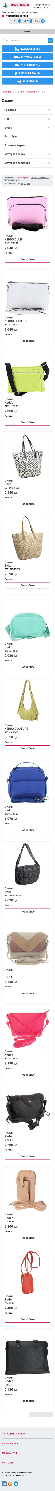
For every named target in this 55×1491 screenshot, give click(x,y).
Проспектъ (8, 91)
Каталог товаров (25, 91)
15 (19, 184)
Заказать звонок (41, 7)
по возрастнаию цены (40, 178)
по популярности (23, 178)
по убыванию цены (12, 180)
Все (28, 184)
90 (25, 184)
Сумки (27, 237)
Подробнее (28, 259)
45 (22, 184)
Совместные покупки (17, 16)
